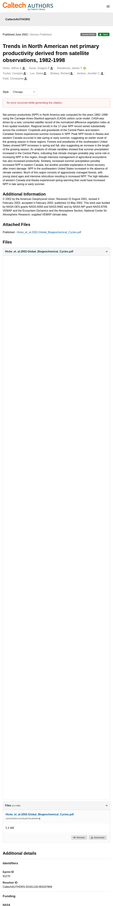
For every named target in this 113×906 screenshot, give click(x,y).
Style (6, 91)
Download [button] (97, 837)
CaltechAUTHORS (17, 19)
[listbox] (23, 92)
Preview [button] (79, 837)
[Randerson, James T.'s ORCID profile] (84, 68)
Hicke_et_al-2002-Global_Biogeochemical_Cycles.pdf (49, 232)
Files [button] (56, 805)
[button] (56, 251)
